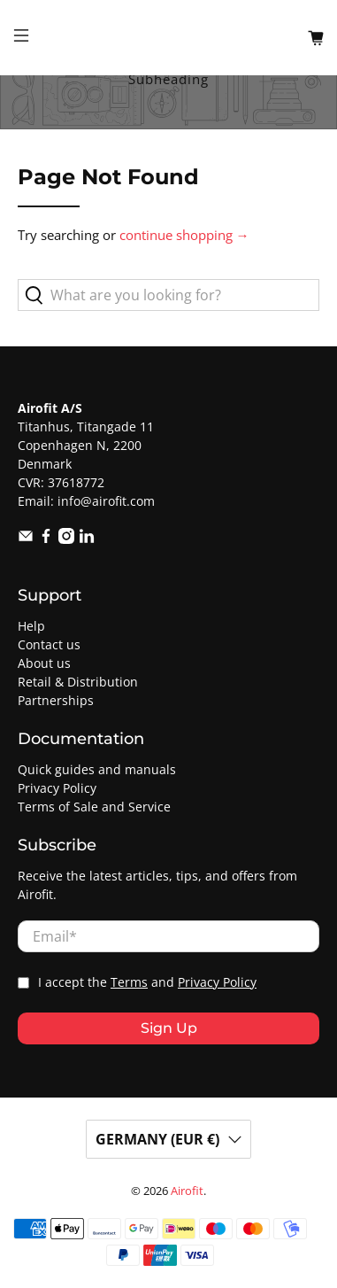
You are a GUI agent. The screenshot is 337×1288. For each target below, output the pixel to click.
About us (44, 663)
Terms (129, 982)
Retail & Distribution (78, 681)
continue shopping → (184, 235)
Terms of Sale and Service (94, 806)
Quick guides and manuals (97, 769)
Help (31, 625)
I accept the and (147, 982)
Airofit (187, 1191)
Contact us (49, 644)
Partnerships (56, 700)
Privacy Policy (57, 788)
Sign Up (169, 1028)
